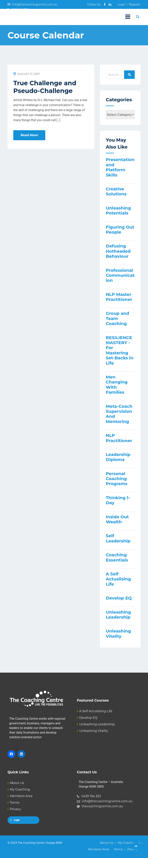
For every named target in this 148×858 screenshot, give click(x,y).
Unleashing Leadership (118, 615)
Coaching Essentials (117, 557)
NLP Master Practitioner (119, 297)
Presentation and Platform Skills (120, 167)
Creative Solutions (116, 191)
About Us (17, 783)
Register (134, 4)
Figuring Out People (120, 230)
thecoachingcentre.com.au (102, 806)
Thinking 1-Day (118, 500)
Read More (29, 135)
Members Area (21, 796)
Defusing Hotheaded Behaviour (118, 251)
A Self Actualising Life (118, 579)
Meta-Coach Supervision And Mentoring (119, 414)
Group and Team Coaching (117, 318)
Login (121, 4)
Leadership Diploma (118, 457)
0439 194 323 (91, 796)
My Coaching (20, 789)
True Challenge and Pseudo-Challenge (44, 87)
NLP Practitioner (119, 438)
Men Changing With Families (117, 384)
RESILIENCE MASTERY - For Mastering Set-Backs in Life (119, 350)
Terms (14, 802)
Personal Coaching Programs (116, 478)
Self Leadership (118, 538)
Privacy (15, 809)
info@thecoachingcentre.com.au (34, 4)
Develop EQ (119, 598)
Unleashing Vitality (118, 633)
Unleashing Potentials (118, 210)
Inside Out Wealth (117, 519)
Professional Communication (120, 275)
